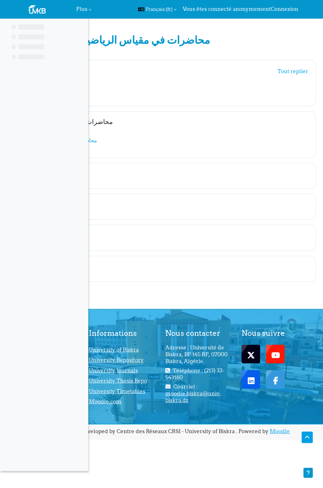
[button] (157, 9)
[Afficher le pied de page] (308, 473)
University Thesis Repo (177, 408)
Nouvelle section (142, 173)
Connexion (284, 9)
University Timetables (169, 426)
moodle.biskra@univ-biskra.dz (237, 421)
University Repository (168, 372)
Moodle (209, 479)
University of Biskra (171, 353)
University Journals (168, 390)
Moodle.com (171, 441)
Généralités (134, 70)
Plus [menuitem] (81, 9)
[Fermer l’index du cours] (6, 28)
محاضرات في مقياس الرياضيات (158, 122)
